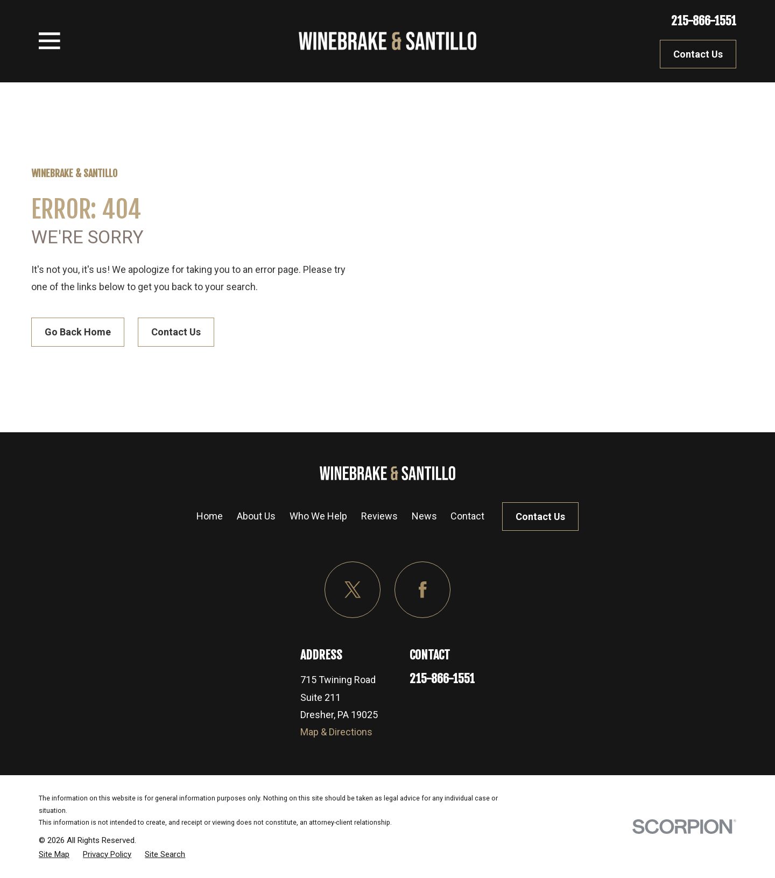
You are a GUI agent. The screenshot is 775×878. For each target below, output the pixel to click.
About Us (256, 516)
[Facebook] (422, 589)
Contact (467, 516)
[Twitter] (353, 589)
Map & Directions (336, 731)
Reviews (379, 516)
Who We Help (318, 516)
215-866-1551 (703, 21)
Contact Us (698, 54)
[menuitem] (54, 854)
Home (209, 516)
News (424, 516)
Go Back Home (78, 332)
